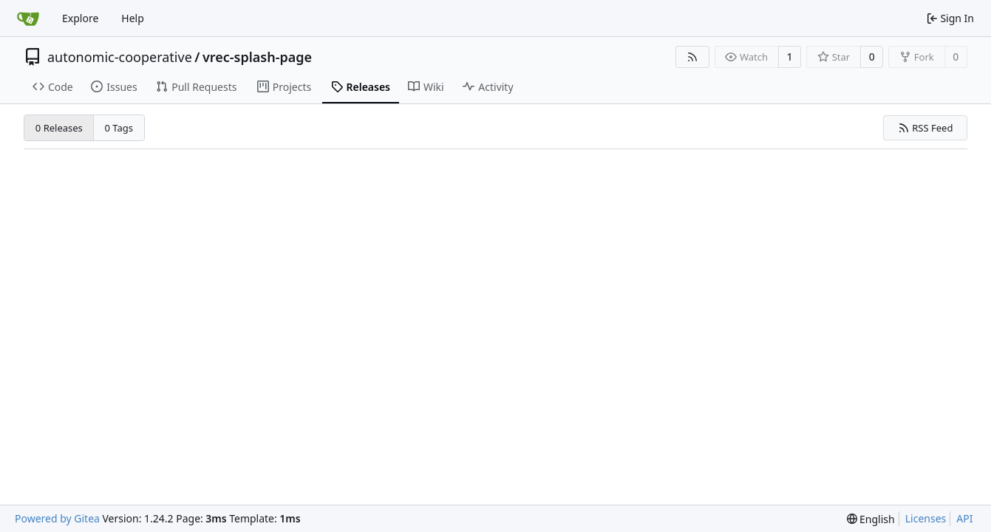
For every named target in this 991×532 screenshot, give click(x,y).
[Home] (28, 18)
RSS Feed (925, 127)
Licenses (926, 518)
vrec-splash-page (257, 57)
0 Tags (119, 127)
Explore (80, 18)
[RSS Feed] (692, 57)
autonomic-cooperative (119, 57)
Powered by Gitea (57, 518)
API (964, 518)
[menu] (871, 519)
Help (132, 18)
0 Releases (59, 127)
